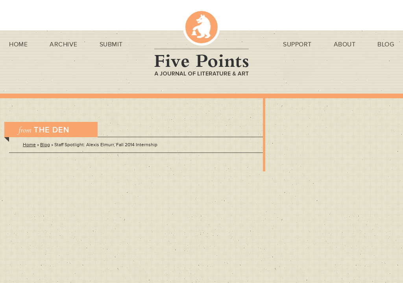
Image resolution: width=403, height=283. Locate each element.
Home (18, 44)
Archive (64, 44)
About (345, 44)
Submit (111, 44)
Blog (385, 44)
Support (297, 44)
